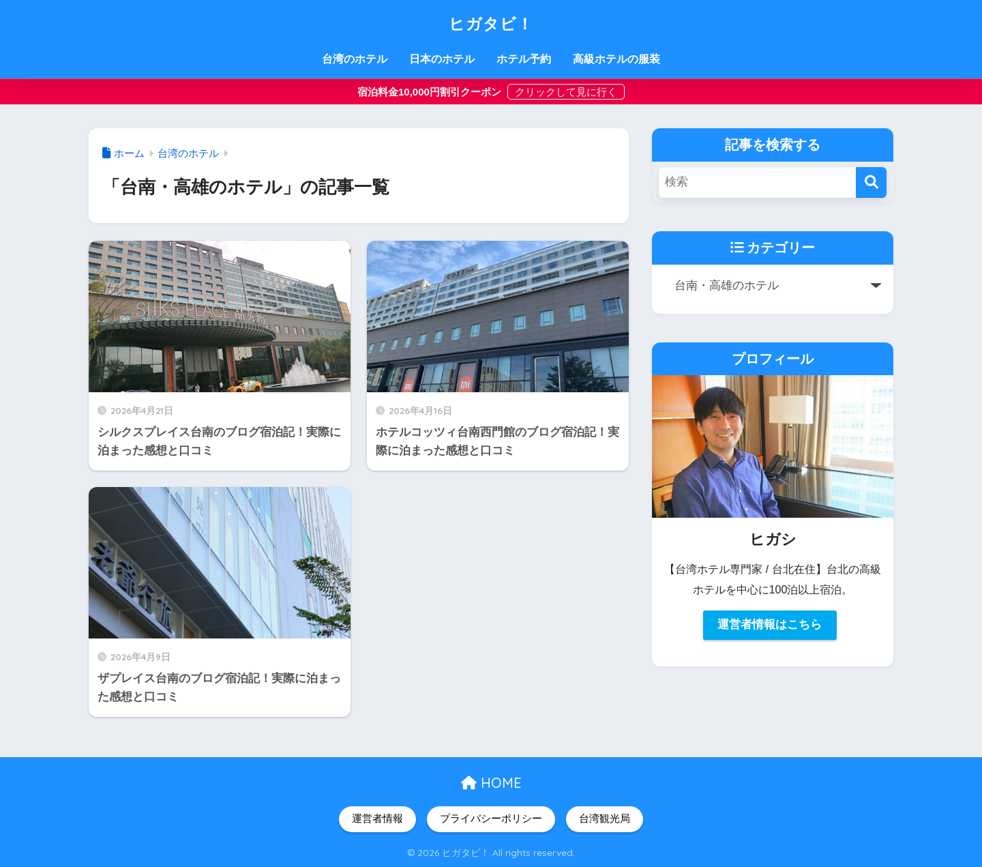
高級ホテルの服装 (616, 59)
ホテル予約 (523, 59)
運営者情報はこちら (769, 625)
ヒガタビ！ (491, 22)
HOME (491, 782)
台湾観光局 (604, 818)
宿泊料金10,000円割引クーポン (430, 92)
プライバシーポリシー (491, 818)
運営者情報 (377, 818)
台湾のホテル (354, 59)
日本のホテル (442, 59)
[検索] (871, 182)
